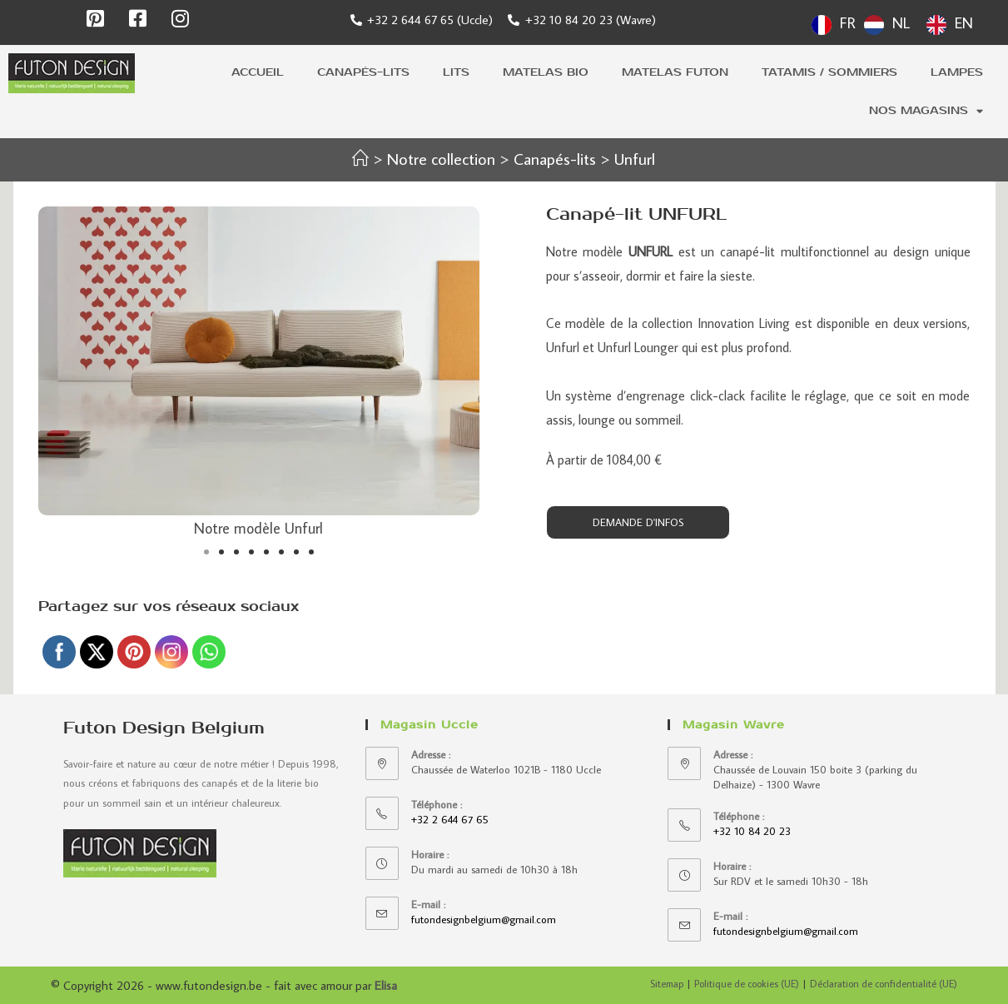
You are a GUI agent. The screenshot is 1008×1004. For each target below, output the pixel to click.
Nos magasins (926, 111)
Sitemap (666, 983)
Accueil (257, 72)
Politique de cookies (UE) (746, 983)
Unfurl (636, 158)
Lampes (957, 72)
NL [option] (901, 22)
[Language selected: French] (896, 22)
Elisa (386, 985)
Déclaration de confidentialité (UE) (883, 983)
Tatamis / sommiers (829, 72)
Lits (456, 72)
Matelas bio (545, 72)
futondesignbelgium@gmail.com (483, 919)
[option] (887, 25)
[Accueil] (358, 158)
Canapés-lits (363, 72)
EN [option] (964, 22)
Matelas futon (675, 72)
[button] (206, 551)
